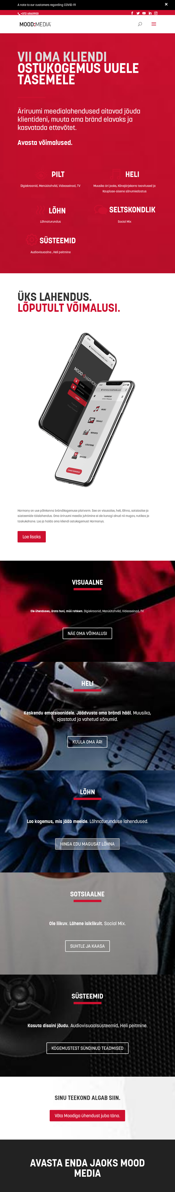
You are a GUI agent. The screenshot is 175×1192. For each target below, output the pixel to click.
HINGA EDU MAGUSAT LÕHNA (87, 843)
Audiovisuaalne (41, 251)
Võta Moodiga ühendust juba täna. (87, 1115)
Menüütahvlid (48, 185)
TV (78, 185)
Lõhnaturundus (50, 221)
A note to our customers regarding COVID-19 (47, 5)
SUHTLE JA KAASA (87, 945)
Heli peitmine (62, 251)
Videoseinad (67, 185)
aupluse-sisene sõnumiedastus (125, 190)
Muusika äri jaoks (104, 185)
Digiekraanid (29, 185)
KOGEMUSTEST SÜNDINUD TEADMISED (87, 1047)
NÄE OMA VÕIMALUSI (87, 633)
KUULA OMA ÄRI (87, 741)
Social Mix (124, 221)
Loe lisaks (32, 536)
